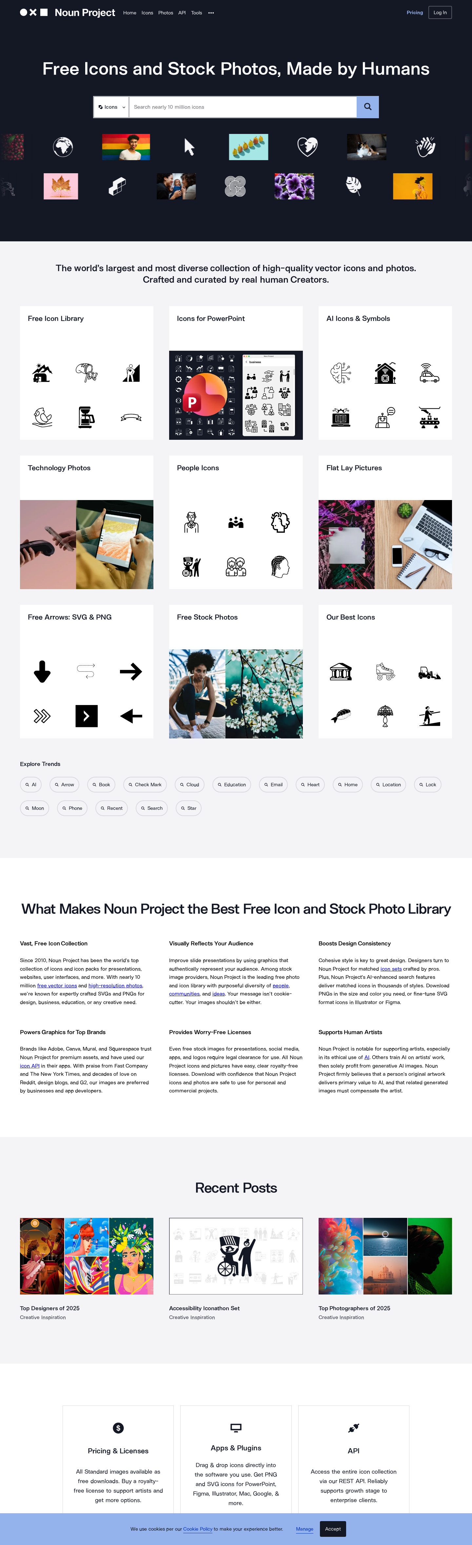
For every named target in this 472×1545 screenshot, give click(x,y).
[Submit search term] (368, 107)
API (182, 13)
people (281, 985)
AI (366, 1057)
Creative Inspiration (43, 1317)
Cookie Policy (200, 1533)
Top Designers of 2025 (50, 1308)
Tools (196, 13)
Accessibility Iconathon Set (205, 1308)
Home (129, 13)
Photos (165, 13)
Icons (147, 13)
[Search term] (243, 107)
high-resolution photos (115, 985)
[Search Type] (110, 107)
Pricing (415, 12)
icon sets (391, 969)
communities (184, 994)
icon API (30, 1066)
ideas (218, 994)
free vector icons (57, 985)
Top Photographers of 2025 (355, 1308)
